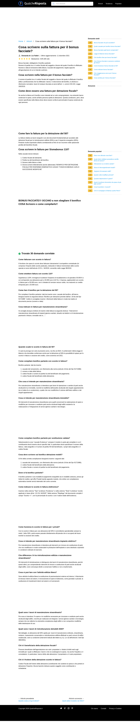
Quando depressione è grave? (103, 178)
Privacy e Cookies (115, 708)
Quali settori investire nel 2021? (73, 701)
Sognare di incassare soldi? (102, 171)
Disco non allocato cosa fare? (103, 155)
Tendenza (109, 3)
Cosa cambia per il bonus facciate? (105, 78)
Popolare (118, 3)
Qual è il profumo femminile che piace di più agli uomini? (107, 183)
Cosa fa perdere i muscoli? (102, 187)
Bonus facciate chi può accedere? (104, 42)
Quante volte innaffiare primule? (104, 175)
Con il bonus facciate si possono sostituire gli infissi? (107, 61)
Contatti (103, 708)
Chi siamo (94, 708)
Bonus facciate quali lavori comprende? (106, 50)
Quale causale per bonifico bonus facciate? (107, 46)
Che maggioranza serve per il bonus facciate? (105, 74)
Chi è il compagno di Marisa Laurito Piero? (107, 190)
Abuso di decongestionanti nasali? (104, 167)
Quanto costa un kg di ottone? (28, 701)
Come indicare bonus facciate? (103, 69)
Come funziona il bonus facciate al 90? (106, 66)
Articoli (100, 3)
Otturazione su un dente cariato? (104, 164)
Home (20, 41)
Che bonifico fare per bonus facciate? (105, 57)
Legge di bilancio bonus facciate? (104, 54)
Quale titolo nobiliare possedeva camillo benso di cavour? (106, 159)
